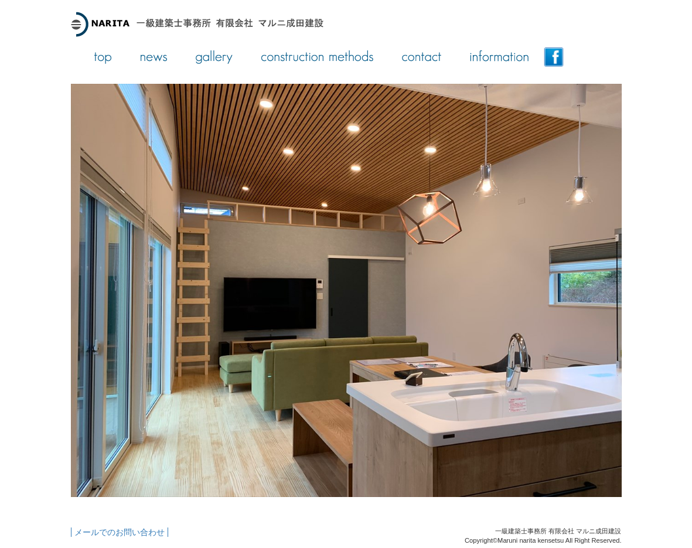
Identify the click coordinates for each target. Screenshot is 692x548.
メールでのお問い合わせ (119, 532)
